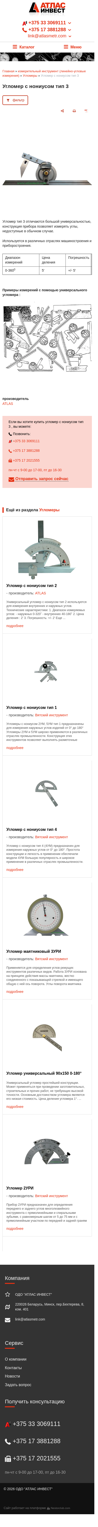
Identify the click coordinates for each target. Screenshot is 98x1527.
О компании (15, 1359)
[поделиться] (62, 111)
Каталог (23, 47)
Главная (8, 71)
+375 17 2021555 (24, 460)
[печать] (74, 111)
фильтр (18, 100)
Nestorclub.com (60, 1508)
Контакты (13, 1368)
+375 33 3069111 (24, 441)
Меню (73, 47)
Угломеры (30, 75)
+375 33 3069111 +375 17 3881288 (47, 29)
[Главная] (47, 10)
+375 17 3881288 (24, 451)
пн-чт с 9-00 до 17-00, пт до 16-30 (35, 470)
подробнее (14, 626)
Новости (12, 1376)
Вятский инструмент (51, 715)
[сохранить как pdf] (86, 111)
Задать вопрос (18, 1385)
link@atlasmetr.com (30, 1319)
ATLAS (7, 404)
